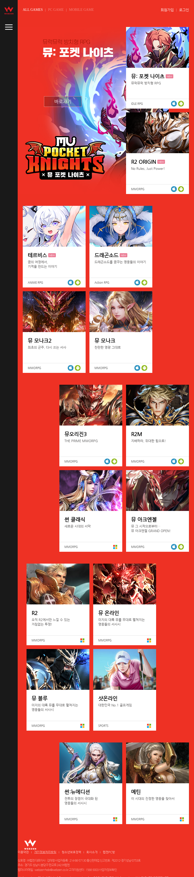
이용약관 (23, 852)
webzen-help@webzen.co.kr (51, 869)
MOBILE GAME (81, 10)
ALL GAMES (33, 10)
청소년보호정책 (71, 852)
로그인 (184, 10)
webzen (8, 10)
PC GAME (56, 10)
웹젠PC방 (109, 852)
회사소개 (92, 852)
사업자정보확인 (108, 869)
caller (9, 27)
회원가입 (167, 10)
